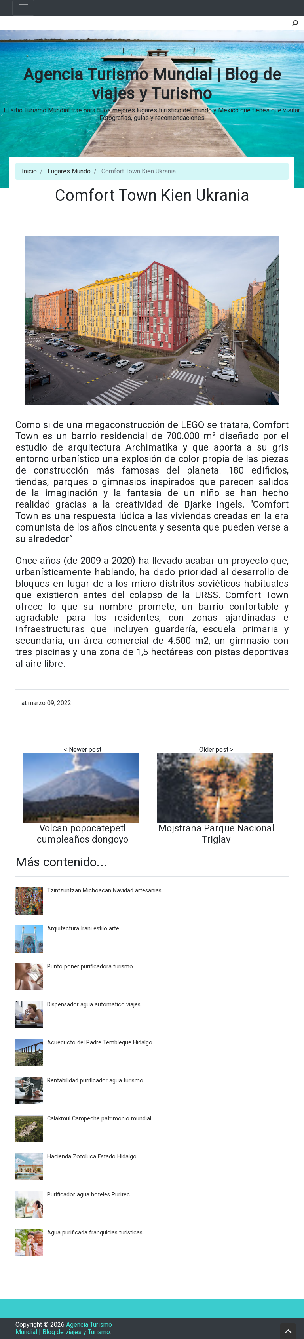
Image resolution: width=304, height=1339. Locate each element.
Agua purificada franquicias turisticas (94, 1232)
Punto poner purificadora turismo (90, 966)
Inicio (29, 171)
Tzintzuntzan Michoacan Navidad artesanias (104, 890)
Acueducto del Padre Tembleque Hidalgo (99, 1042)
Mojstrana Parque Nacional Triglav (216, 834)
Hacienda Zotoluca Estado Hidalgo (92, 1156)
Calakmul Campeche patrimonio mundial (99, 1118)
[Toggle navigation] (23, 8)
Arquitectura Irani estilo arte (83, 928)
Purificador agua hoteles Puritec (88, 1194)
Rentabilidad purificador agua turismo (95, 1080)
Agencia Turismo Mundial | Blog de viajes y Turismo (152, 84)
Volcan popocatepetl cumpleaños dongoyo (82, 834)
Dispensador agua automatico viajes (94, 1004)
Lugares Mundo (69, 171)
